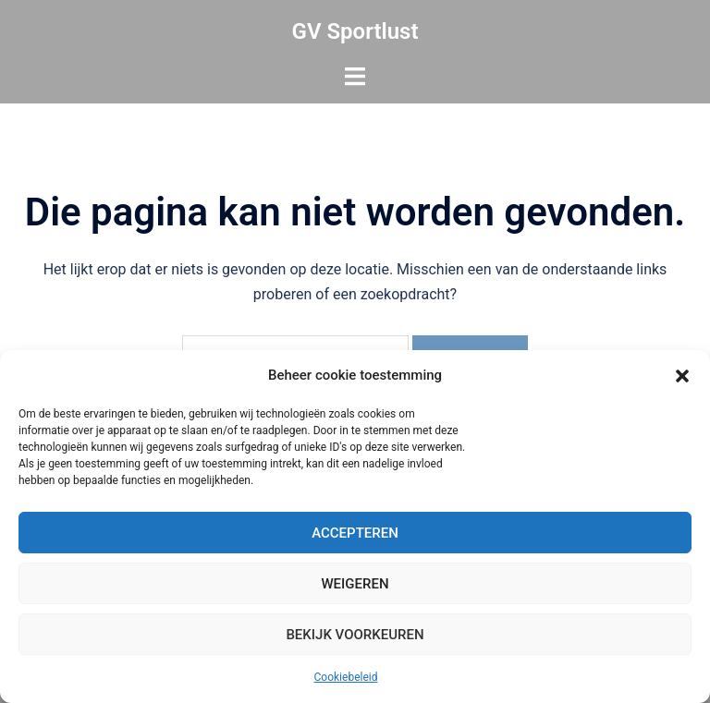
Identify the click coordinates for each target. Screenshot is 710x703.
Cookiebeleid (346, 677)
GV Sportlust (355, 31)
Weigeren (354, 584)
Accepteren (355, 533)
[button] (682, 376)
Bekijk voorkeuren (354, 634)
